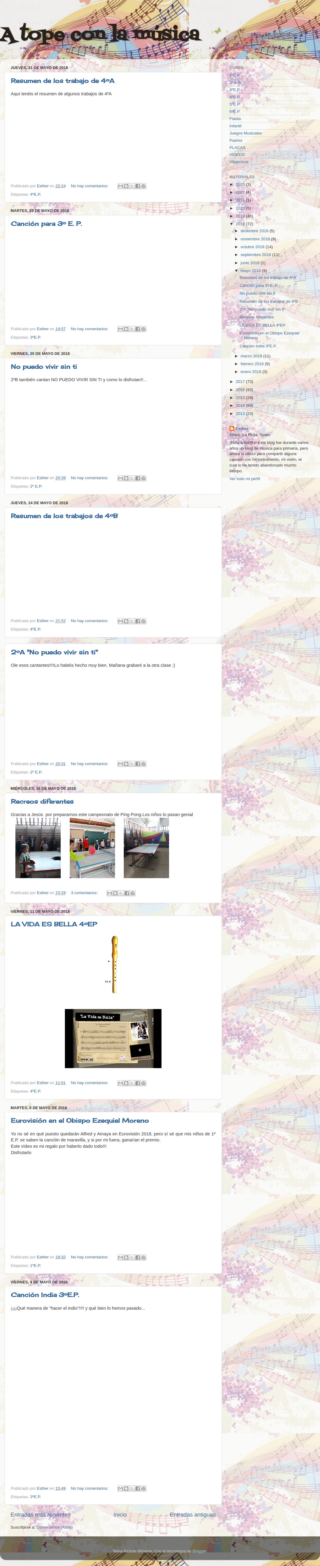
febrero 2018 (253, 364)
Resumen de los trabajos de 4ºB (64, 516)
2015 (241, 397)
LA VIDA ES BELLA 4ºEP (54, 924)
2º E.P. (36, 486)
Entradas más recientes (40, 1514)
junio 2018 (251, 263)
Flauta (235, 118)
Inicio (120, 1514)
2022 (241, 192)
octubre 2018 (253, 247)
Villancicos (239, 162)
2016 (241, 390)
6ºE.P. (234, 111)
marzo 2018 (252, 356)
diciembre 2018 (255, 231)
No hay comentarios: (90, 186)
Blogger (199, 1551)
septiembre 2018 (256, 254)
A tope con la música (99, 35)
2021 (241, 200)
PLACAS (237, 147)
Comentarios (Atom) (55, 1527)
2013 (241, 413)
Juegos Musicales (245, 133)
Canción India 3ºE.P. (45, 1295)
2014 (241, 405)
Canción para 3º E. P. (46, 223)
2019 (241, 216)
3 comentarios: (85, 893)
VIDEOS (237, 154)
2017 (241, 381)
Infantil (235, 126)
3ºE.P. (35, 337)
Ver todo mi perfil (244, 478)
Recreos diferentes (42, 801)
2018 (241, 224)
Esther (241, 428)
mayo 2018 (251, 270)
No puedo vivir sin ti (44, 366)
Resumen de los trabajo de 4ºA (62, 80)
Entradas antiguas (193, 1514)
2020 (241, 208)
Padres (235, 140)
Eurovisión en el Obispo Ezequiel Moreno (80, 1120)
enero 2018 (251, 371)
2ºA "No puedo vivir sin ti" (54, 652)
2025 (241, 184)
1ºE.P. (35, 1265)
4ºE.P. (35, 194)
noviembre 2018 (256, 239)
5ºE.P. (234, 104)
